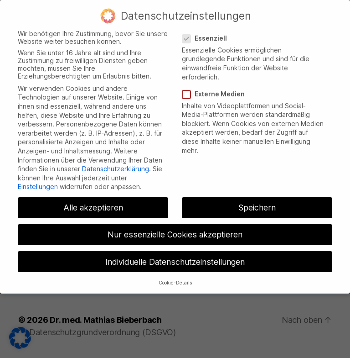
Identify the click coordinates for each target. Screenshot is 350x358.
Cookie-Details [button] (175, 276)
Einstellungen (38, 180)
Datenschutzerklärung (115, 161)
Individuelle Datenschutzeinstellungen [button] (175, 254)
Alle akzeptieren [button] (93, 200)
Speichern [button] (257, 200)
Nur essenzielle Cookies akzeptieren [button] (175, 227)
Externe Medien (217, 86)
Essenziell (208, 31)
